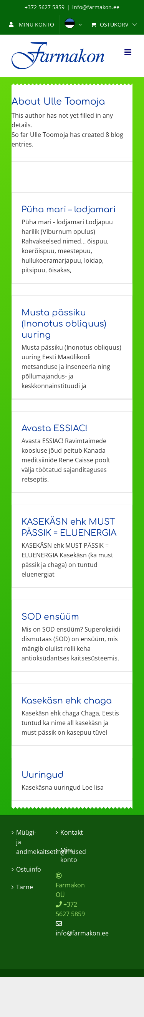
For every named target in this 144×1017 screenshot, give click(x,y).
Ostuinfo (28, 869)
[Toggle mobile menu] (128, 52)
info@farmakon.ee (95, 7)
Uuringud (43, 775)
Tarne (24, 887)
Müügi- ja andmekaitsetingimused (28, 842)
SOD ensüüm (50, 617)
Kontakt (71, 832)
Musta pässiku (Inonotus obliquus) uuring (64, 324)
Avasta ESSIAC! (55, 428)
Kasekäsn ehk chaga (67, 700)
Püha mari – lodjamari (69, 209)
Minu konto (68, 855)
